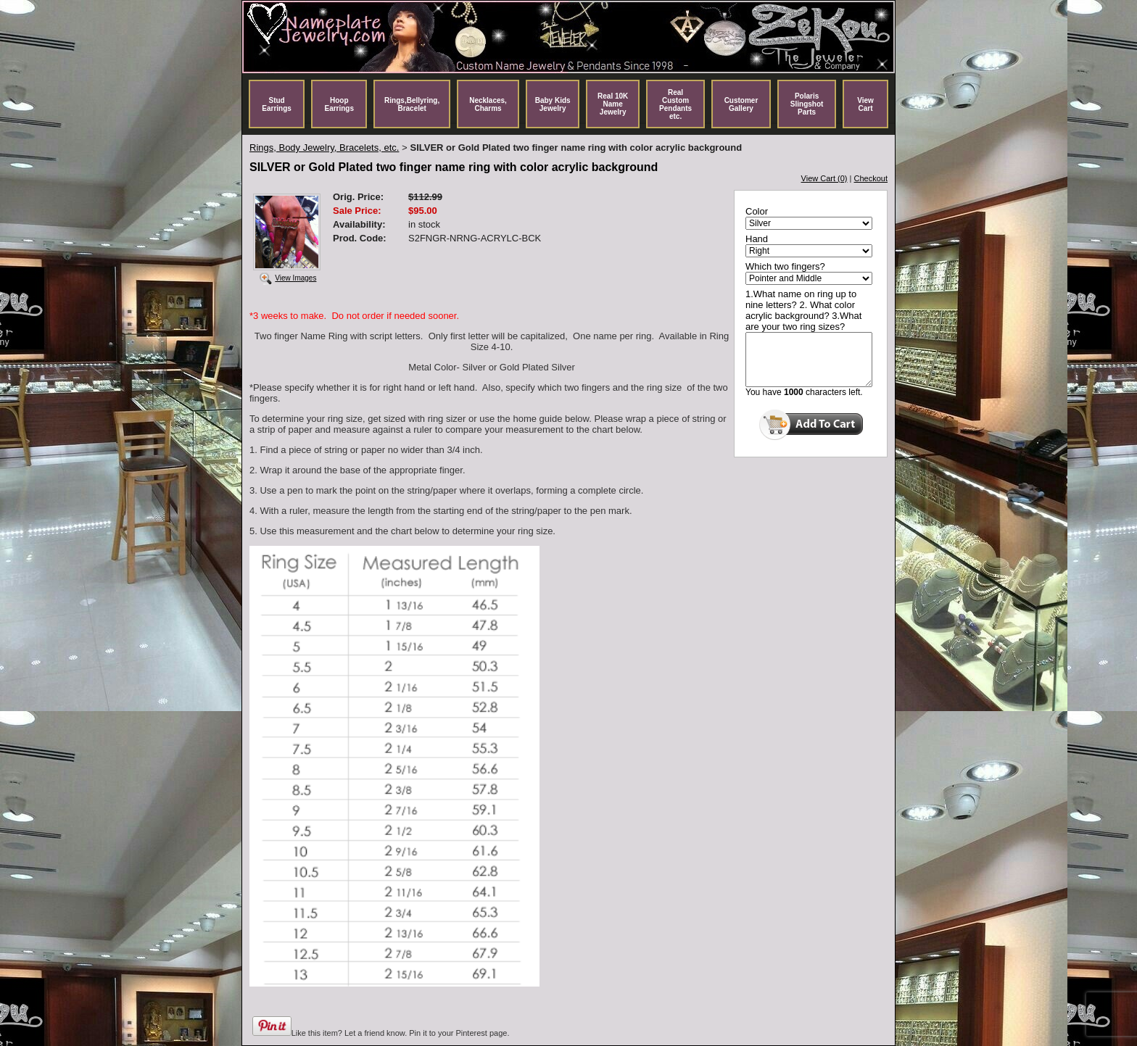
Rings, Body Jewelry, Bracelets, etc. (324, 147)
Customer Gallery (741, 104)
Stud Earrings (277, 104)
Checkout (871, 178)
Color (756, 211)
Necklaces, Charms (488, 104)
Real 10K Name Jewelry (613, 104)
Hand (756, 238)
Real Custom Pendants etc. (675, 104)
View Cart (865, 104)
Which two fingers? (785, 266)
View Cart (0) (824, 178)
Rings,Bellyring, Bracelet (411, 104)
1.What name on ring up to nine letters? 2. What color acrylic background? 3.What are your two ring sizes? (803, 310)
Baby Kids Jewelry (553, 104)
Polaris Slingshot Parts (807, 104)
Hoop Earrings (339, 104)
